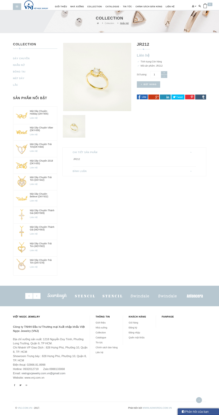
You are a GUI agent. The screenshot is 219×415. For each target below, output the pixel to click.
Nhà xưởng (101, 327)
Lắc (15, 85)
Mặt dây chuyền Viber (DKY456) (41, 128)
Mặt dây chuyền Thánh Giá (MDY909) (42, 211)
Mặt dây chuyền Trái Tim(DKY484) (41, 145)
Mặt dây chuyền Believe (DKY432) (39, 195)
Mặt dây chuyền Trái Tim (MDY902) (41, 244)
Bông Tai (19, 71)
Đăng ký (133, 327)
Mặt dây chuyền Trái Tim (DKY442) (41, 178)
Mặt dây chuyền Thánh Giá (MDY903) (42, 228)
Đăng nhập (134, 332)
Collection (109, 23)
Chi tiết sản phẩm (85, 152)
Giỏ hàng (133, 322)
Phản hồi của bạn (195, 411)
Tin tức (99, 342)
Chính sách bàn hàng (107, 347)
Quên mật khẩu (137, 337)
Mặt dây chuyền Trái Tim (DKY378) (41, 261)
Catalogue (101, 337)
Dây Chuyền (21, 58)
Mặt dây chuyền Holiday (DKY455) (39, 112)
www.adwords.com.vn (157, 408)
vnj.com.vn (25, 408)
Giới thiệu (101, 322)
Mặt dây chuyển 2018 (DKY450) (41, 162)
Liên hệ (99, 352)
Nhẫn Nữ (124, 23)
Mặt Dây (19, 78)
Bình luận (80, 171)
